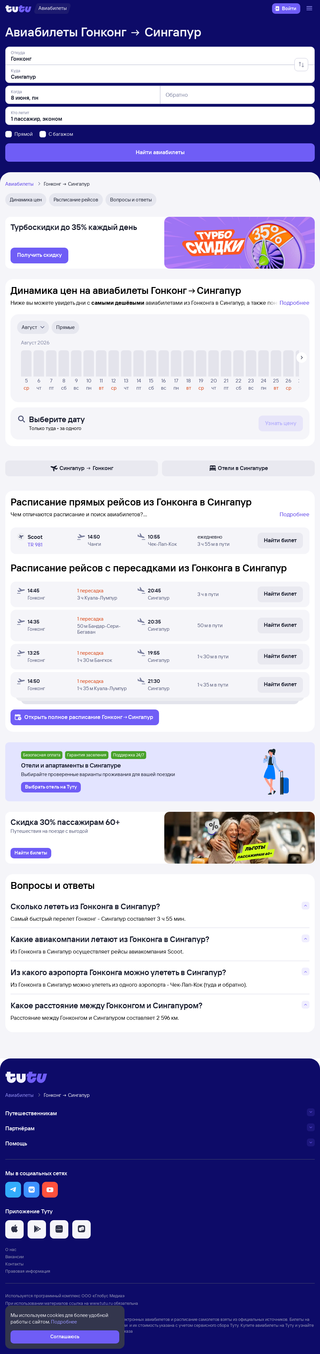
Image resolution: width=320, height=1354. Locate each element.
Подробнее (294, 302)
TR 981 (35, 545)
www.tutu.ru (101, 1303)
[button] (13, 1190)
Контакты (14, 1263)
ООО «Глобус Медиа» (103, 1295)
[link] (39, 255)
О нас (10, 1249)
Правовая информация (27, 1271)
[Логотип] (18, 8)
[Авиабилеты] (52, 8)
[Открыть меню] (310, 8)
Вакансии (14, 1256)
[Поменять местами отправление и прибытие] (301, 64)
